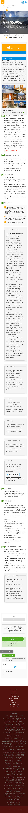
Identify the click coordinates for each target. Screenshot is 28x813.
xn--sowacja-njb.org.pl (14, 798)
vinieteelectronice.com (9, 768)
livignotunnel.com (18, 738)
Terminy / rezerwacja (14, 47)
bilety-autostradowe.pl (8, 718)
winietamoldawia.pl (19, 782)
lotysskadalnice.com (7, 741)
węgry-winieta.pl (19, 796)
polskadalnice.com (19, 746)
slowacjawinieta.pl (8, 754)
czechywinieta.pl (9, 724)
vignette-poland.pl (9, 762)
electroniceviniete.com (9, 732)
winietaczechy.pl (20, 779)
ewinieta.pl (20, 734)
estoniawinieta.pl (20, 732)
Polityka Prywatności (14, 696)
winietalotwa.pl (8, 782)
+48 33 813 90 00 (10, 5)
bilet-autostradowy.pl (14, 716)
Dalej (14, 619)
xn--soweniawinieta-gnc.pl (14, 799)
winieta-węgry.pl (19, 773)
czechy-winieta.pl (19, 723)
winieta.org (9, 774)
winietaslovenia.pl (19, 785)
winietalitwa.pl (19, 780)
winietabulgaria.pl (20, 777)
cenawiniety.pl (10, 721)
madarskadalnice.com (20, 741)
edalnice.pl (22, 729)
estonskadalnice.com (10, 734)
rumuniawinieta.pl (20, 748)
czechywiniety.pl (19, 724)
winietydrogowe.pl (17, 791)
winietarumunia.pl (8, 785)
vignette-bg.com (19, 759)
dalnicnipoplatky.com (8, 726)
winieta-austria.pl (8, 769)
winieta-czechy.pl (19, 769)
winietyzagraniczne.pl (18, 794)
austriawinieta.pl (19, 715)
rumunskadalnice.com (8, 749)
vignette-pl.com (19, 760)
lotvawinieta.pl (9, 740)
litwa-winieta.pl (9, 737)
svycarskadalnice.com (8, 755)
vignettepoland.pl (11, 765)
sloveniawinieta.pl (20, 749)
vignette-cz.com (9, 760)
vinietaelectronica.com (14, 766)
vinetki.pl (19, 765)
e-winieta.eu (6, 729)
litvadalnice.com (17, 735)
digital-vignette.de (10, 727)
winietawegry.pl (10, 790)
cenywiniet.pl (18, 721)
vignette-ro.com (19, 762)
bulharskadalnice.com (19, 719)
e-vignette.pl (19, 727)
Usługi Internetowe (14, 704)
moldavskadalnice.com (8, 743)
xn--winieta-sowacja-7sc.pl (14, 802)
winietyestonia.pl (20, 793)
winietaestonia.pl (9, 780)
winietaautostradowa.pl (9, 777)
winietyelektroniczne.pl (9, 793)
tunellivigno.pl (19, 757)
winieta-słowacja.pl (18, 771)
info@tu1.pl (8, 8)
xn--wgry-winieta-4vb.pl (14, 801)
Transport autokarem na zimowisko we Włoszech (14, 659)
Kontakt (14, 702)
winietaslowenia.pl (19, 787)
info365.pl (9, 735)
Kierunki (14, 692)
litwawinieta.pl (18, 737)
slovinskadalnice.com (8, 752)
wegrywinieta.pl (21, 768)
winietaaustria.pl (18, 774)
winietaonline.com (9, 784)
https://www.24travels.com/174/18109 (12, 112)
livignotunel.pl (8, 738)
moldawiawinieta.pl (21, 743)
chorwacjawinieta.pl (9, 723)
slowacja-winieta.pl (20, 752)
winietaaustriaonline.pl (14, 776)
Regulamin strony (14, 698)
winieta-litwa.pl (8, 771)
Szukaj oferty (14, 690)
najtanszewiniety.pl (7, 744)
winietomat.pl (18, 790)
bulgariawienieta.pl (20, 718)
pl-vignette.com (8, 746)
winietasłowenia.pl (19, 788)
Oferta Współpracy (14, 706)
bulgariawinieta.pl (7, 719)
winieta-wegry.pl (9, 773)
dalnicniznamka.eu (20, 726)
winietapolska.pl (19, 784)
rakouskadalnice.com (8, 748)
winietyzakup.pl (9, 796)
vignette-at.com (9, 759)
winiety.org (8, 791)
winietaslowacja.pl (8, 787)
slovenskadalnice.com (14, 751)
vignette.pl (19, 763)
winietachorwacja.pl (9, 779)
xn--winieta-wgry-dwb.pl (14, 804)
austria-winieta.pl (9, 715)
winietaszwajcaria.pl (9, 788)
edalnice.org (14, 729)
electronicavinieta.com (14, 730)
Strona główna (11, 34)
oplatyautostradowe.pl (19, 744)
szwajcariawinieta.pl (20, 755)
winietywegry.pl (8, 794)
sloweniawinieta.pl (19, 754)
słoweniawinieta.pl (9, 757)
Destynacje (14, 694)
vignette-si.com (10, 763)
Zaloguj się (14, 700)
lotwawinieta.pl (18, 740)
